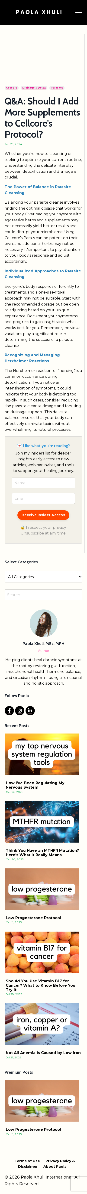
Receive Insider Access (43, 515)
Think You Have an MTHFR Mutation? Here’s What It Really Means (42, 852)
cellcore (11, 87)
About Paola (55, 1166)
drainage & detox (34, 87)
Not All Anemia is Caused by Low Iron (43, 1053)
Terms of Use (27, 1161)
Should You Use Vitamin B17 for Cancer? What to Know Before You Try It (40, 985)
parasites (57, 87)
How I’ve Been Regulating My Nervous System (35, 785)
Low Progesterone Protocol (33, 918)
